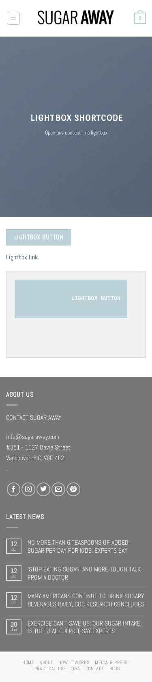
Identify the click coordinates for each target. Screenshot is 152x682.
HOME (28, 662)
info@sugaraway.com (32, 436)
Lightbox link (22, 257)
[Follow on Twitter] (43, 489)
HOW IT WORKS (74, 662)
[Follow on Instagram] (28, 489)
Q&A (75, 668)
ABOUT (46, 662)
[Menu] (13, 18)
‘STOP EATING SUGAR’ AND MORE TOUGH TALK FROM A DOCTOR (84, 573)
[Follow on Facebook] (14, 489)
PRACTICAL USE (50, 668)
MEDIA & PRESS (111, 662)
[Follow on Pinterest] (73, 489)
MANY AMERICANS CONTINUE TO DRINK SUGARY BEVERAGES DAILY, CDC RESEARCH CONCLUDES (86, 600)
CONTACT (95, 668)
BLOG (114, 668)
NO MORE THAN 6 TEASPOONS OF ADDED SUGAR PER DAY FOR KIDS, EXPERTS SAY (78, 546)
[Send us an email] (58, 489)
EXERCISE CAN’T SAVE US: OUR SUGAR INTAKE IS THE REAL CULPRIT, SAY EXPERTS (84, 627)
